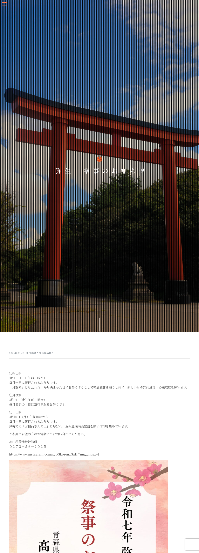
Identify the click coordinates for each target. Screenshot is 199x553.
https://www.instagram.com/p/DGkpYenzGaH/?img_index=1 (54, 454)
